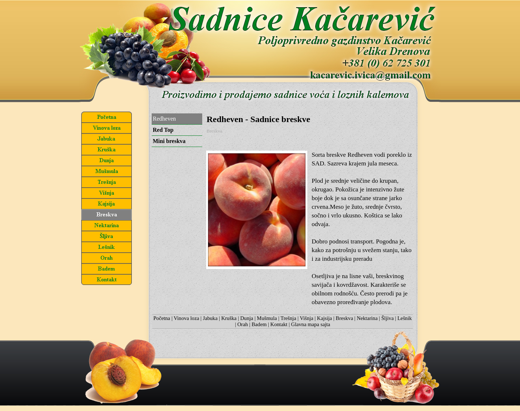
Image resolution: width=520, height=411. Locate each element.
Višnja (306, 318)
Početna (161, 318)
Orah (242, 324)
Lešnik (404, 318)
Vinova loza (186, 318)
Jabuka (210, 318)
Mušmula (267, 318)
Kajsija (324, 318)
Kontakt (278, 324)
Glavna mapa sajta (310, 324)
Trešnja (288, 318)
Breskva (344, 318)
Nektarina (367, 318)
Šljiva (387, 318)
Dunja (246, 318)
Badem (259, 324)
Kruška (229, 318)
